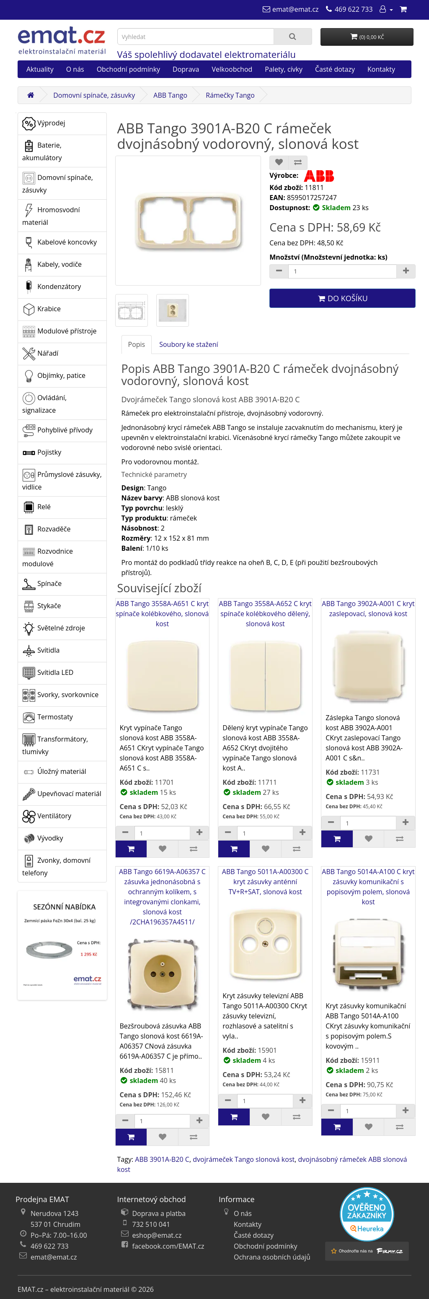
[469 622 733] (349, 9)
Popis (136, 344)
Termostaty (47, 717)
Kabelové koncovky (59, 243)
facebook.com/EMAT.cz (168, 1246)
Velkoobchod (232, 69)
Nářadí (40, 354)
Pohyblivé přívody (57, 430)
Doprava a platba (159, 1213)
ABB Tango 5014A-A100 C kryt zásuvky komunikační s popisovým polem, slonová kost (368, 934)
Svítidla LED (47, 673)
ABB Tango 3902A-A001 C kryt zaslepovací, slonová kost (368, 656)
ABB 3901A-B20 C (162, 1159)
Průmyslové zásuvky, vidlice (62, 480)
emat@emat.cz (54, 1257)
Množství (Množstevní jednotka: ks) (328, 257)
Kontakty (381, 69)
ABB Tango (170, 95)
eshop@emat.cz (157, 1235)
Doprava (186, 69)
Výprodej (43, 123)
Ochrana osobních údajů (272, 1257)
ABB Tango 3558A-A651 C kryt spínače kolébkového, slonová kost (162, 661)
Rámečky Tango (230, 95)
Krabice (41, 309)
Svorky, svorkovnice (60, 695)
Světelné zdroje (53, 628)
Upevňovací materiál (61, 794)
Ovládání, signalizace (44, 403)
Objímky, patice (53, 376)
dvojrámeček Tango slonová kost (244, 1159)
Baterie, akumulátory (42, 150)
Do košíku (342, 298)
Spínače (42, 584)
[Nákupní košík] (403, 9)
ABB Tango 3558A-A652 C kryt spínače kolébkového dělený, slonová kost (265, 661)
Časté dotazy (335, 69)
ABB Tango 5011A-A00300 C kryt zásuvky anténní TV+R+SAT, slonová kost (265, 929)
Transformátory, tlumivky (55, 744)
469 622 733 (50, 1246)
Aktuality (40, 69)
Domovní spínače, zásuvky (94, 95)
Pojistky (41, 453)
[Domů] (30, 95)
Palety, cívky (283, 69)
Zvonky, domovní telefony (56, 865)
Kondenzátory (51, 287)
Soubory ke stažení (188, 344)
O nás (75, 69)
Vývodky (42, 839)
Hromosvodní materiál (51, 215)
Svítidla (40, 651)
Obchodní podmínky (128, 69)
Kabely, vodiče (52, 265)
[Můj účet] (386, 9)
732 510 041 (151, 1224)
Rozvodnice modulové (47, 556)
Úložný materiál (54, 772)
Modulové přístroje (59, 331)
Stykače (41, 606)
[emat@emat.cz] (290, 9)
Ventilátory (46, 816)
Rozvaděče (46, 529)
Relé (36, 507)
